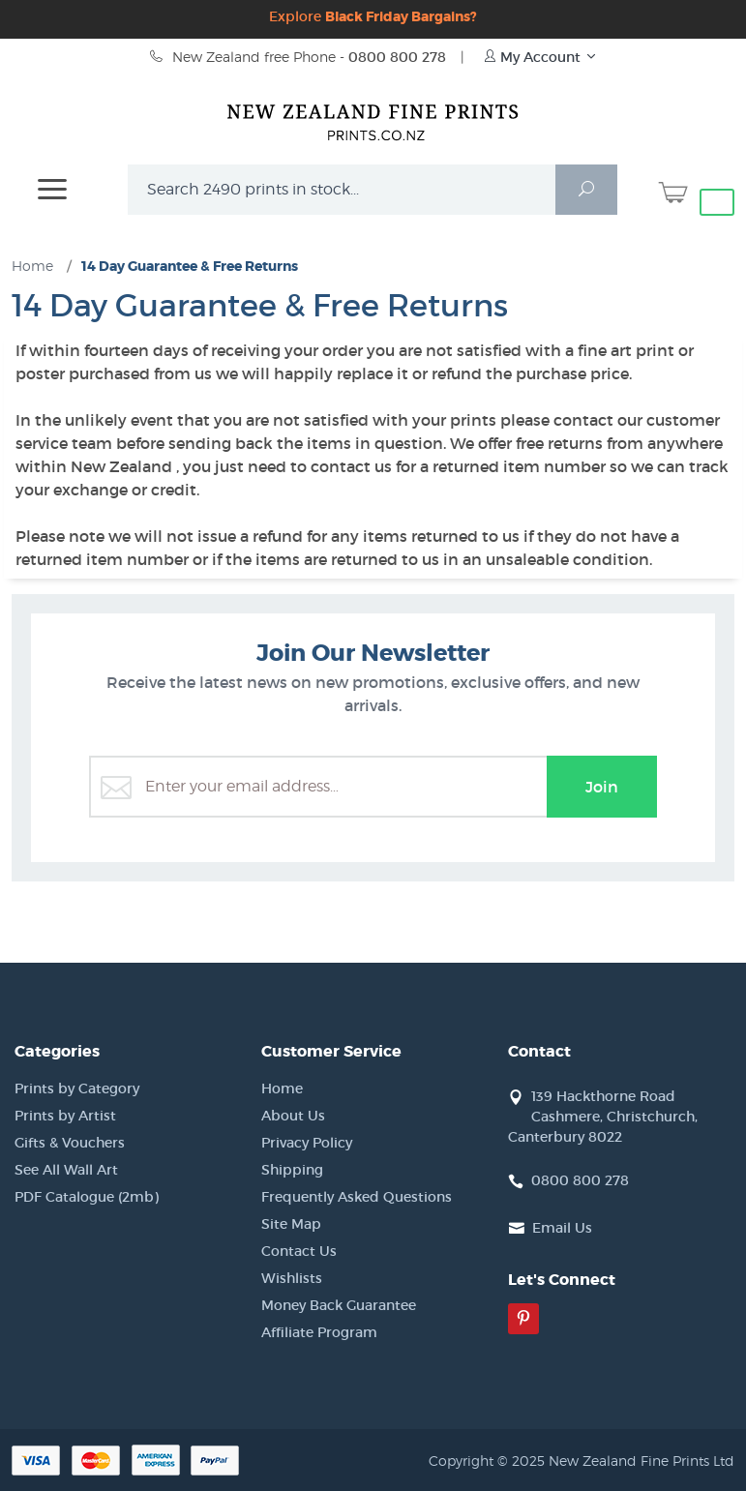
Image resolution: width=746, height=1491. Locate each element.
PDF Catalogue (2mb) (87, 1197)
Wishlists (291, 1278)
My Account (540, 57)
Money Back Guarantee (338, 1305)
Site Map (291, 1224)
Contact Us (299, 1251)
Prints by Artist (65, 1115)
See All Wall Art (66, 1169)
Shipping (292, 1169)
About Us (293, 1115)
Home (282, 1088)
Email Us (562, 1228)
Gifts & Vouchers (70, 1142)
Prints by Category (77, 1088)
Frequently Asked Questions (356, 1197)
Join (601, 786)
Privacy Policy (306, 1142)
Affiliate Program (319, 1332)
